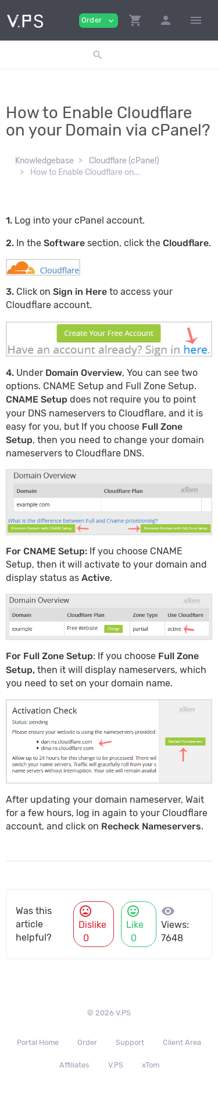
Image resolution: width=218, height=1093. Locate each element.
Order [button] (98, 20)
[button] (135, 20)
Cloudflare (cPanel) (124, 161)
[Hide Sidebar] (196, 20)
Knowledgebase (44, 161)
